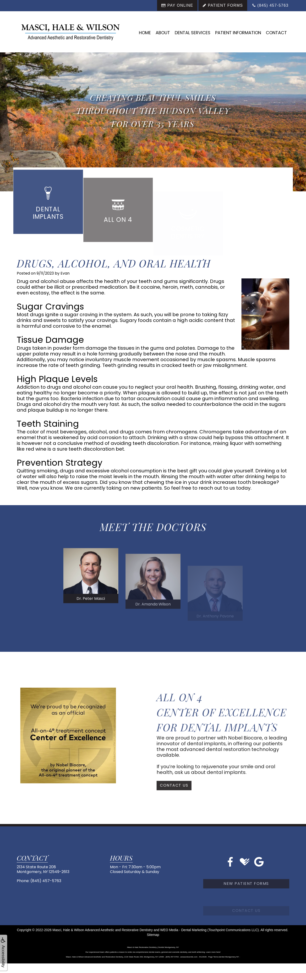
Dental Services (192, 33)
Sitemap (153, 935)
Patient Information (238, 33)
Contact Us (174, 802)
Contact (276, 33)
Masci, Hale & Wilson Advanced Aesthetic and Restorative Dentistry (103, 930)
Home (145, 33)
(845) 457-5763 (45, 881)
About (163, 33)
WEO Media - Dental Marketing (183, 930)
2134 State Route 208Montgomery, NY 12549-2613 (43, 869)
